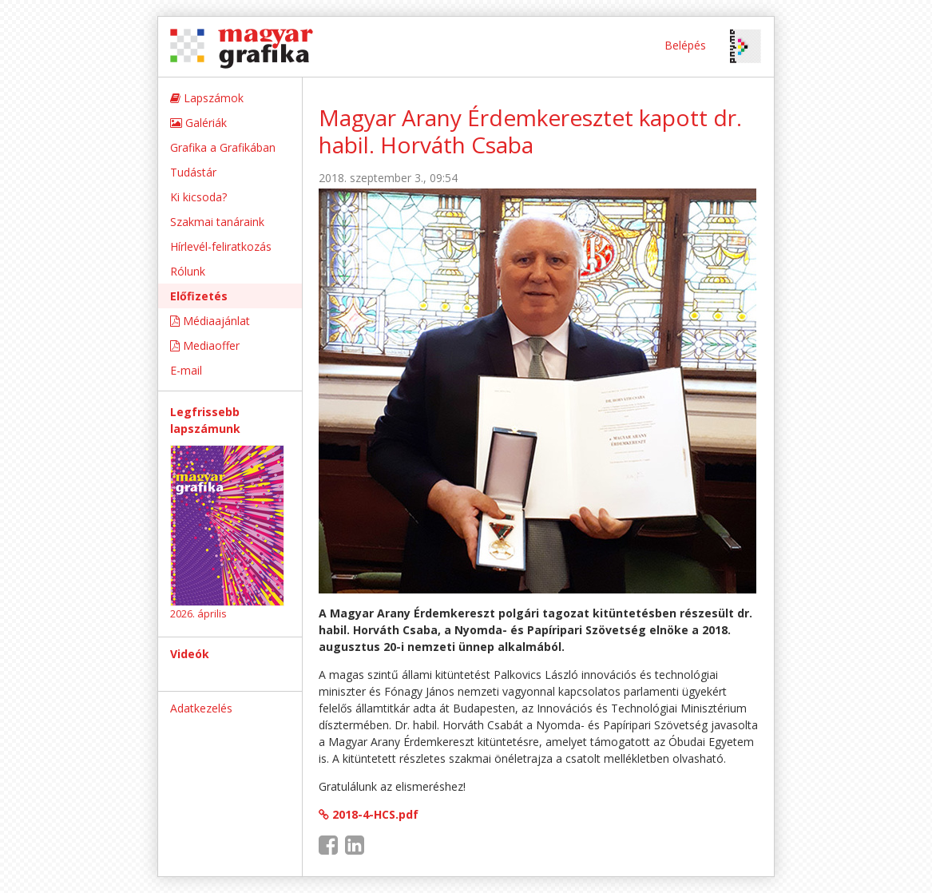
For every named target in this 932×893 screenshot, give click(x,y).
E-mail (186, 370)
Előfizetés (199, 296)
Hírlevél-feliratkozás (221, 246)
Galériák (198, 122)
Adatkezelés (201, 708)
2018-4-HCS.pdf (368, 814)
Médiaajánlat (210, 320)
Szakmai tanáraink (217, 221)
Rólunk (187, 271)
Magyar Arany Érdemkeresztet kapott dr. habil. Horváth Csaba (530, 131)
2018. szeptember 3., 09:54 (388, 177)
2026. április (198, 613)
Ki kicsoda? (198, 196)
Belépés (685, 45)
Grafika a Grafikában (223, 147)
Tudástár (193, 172)
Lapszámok (207, 97)
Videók (189, 653)
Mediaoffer (205, 345)
